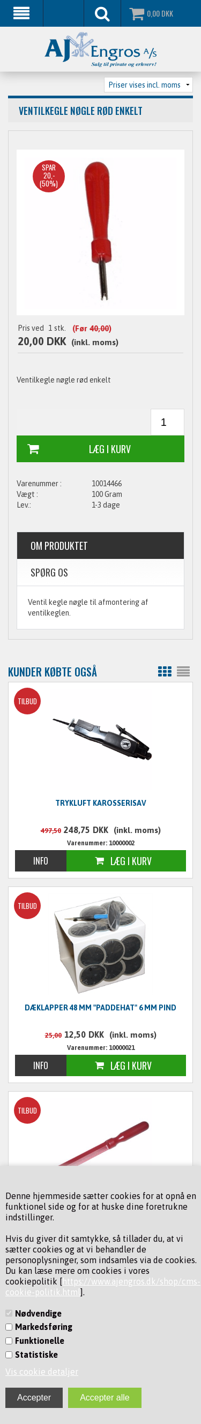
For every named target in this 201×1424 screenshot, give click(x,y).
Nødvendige (38, 1313)
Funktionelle (39, 1340)
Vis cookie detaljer (41, 1371)
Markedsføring (43, 1327)
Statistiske (36, 1354)
